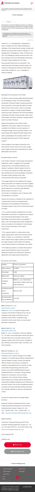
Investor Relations (7, 471)
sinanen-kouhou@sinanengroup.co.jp (12, 429)
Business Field (22, 468)
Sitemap (3, 478)
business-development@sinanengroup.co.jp (18, 413)
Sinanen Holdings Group (17, 463)
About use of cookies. (14, 489)
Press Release (6, 8)
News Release (6, 474)
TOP (2, 8)
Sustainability (22, 471)
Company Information (7, 468)
